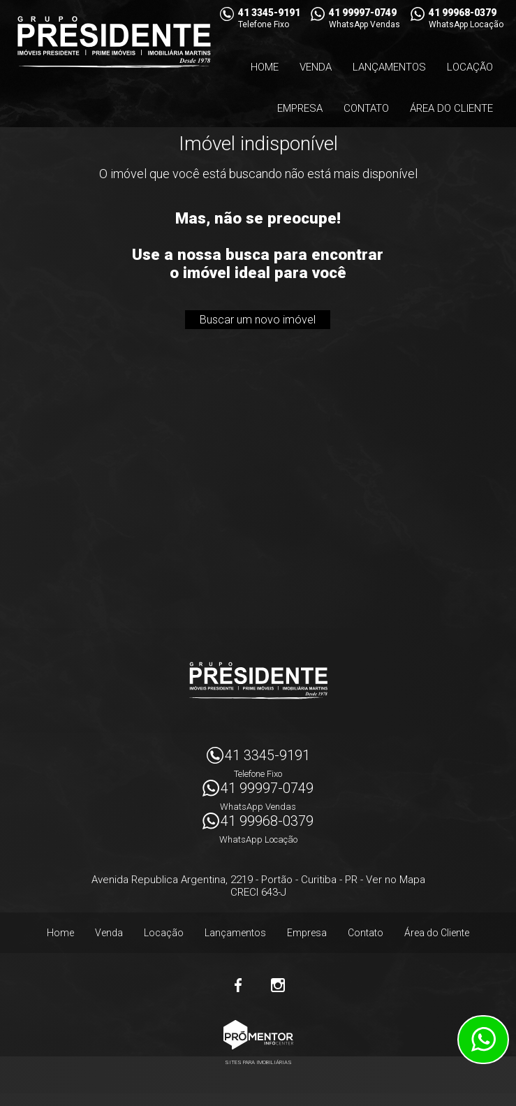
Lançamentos (389, 67)
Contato (366, 108)
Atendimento (483, 1039)
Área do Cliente (451, 108)
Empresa (300, 108)
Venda (316, 67)
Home (265, 67)
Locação (470, 67)
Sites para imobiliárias (258, 1062)
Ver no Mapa (395, 879)
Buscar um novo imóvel (258, 319)
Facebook (239, 985)
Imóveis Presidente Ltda (258, 680)
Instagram (278, 985)
